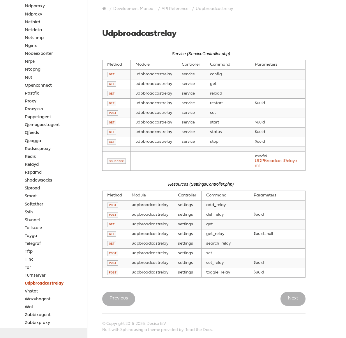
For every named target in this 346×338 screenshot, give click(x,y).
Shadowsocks (38, 105)
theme (154, 330)
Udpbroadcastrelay (44, 208)
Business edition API (38, 264)
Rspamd (33, 97)
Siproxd (32, 113)
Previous (119, 298)
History (13, 324)
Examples (20, 272)
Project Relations (23, 295)
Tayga (31, 161)
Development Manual (133, 9)
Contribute (17, 317)
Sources (18, 287)
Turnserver (35, 200)
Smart (31, 121)
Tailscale (33, 153)
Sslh (29, 137)
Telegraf (33, 169)
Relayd (32, 90)
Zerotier (32, 256)
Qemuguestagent (42, 50)
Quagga (33, 66)
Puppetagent (38, 42)
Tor (28, 193)
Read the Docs (198, 330)
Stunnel (32, 145)
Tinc (29, 184)
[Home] (104, 8)
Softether (34, 129)
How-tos (19, 280)
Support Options (23, 310)
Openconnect (38, 10)
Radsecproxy (38, 74)
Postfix (32, 18)
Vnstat (31, 216)
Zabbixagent (38, 240)
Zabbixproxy (37, 248)
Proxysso (34, 34)
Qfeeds (32, 58)
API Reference (175, 9)
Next (293, 298)
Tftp (29, 177)
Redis (30, 82)
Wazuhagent (38, 224)
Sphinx (126, 330)
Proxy (30, 26)
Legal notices (19, 302)
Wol (29, 232)
